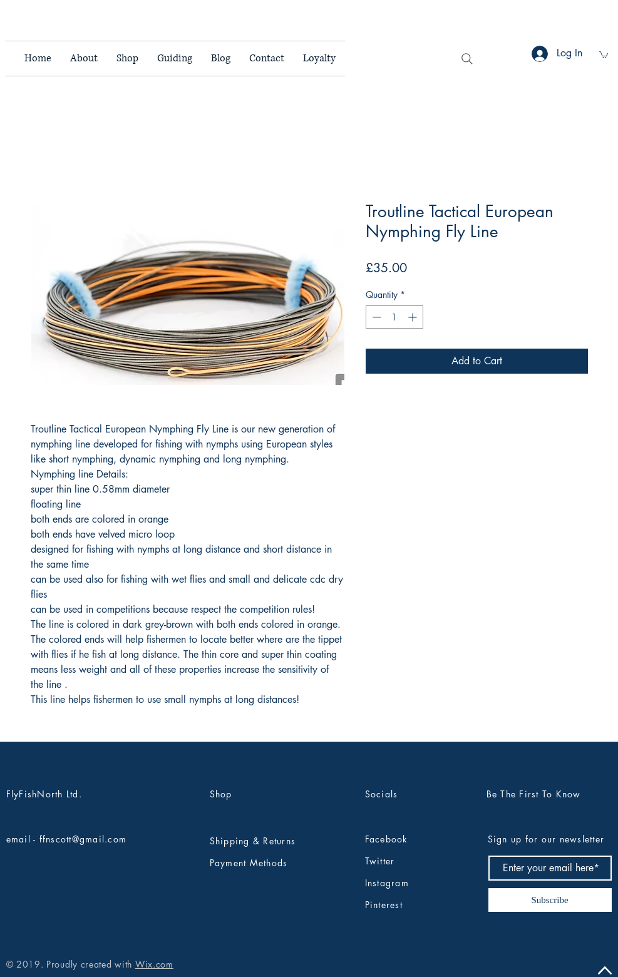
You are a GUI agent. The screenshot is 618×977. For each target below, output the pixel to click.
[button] (603, 54)
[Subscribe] (550, 900)
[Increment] (413, 317)
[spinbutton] (394, 317)
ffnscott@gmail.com (83, 839)
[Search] (467, 58)
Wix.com (154, 964)
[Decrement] (375, 317)
